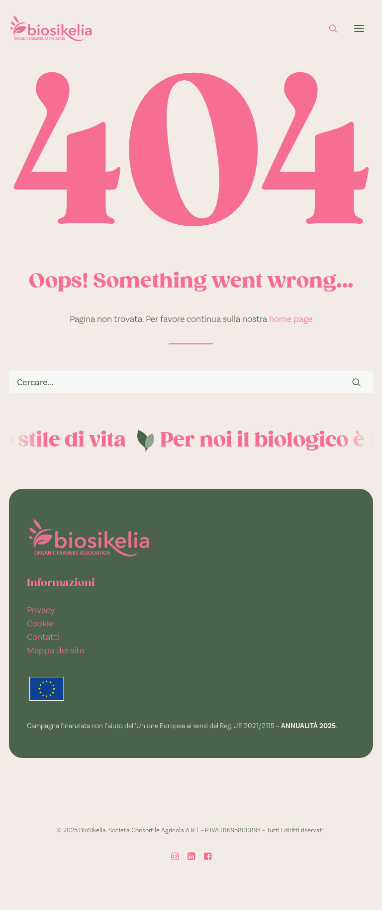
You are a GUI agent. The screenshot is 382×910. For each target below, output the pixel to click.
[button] (359, 28)
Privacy (41, 610)
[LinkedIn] (191, 857)
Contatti (43, 636)
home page (290, 318)
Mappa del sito (56, 650)
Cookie (40, 623)
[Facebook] (207, 857)
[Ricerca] (329, 28)
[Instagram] (175, 857)
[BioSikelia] (51, 28)
